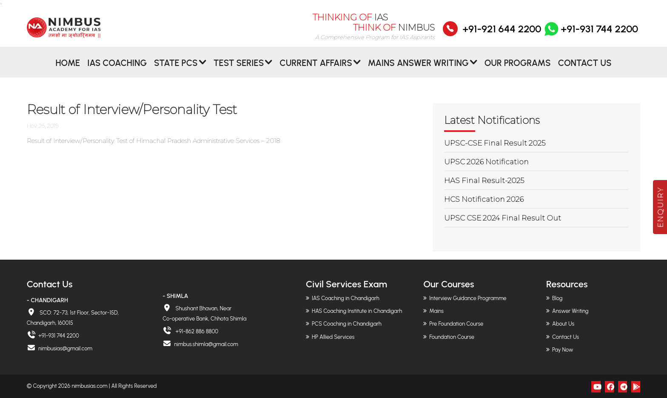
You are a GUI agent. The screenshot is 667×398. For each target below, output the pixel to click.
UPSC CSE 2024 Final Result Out (502, 218)
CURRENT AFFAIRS (315, 69)
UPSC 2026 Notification (486, 161)
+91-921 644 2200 (501, 34)
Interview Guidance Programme (467, 298)
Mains (436, 311)
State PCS (176, 69)
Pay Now (562, 349)
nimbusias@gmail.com (65, 348)
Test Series (239, 69)
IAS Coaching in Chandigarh (345, 298)
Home (67, 69)
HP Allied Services (333, 337)
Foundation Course (451, 337)
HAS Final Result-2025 (484, 180)
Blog (557, 298)
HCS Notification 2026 (484, 199)
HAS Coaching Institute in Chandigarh (357, 311)
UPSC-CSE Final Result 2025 (494, 143)
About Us (563, 324)
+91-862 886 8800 (196, 331)
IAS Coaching (117, 69)
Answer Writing (570, 311)
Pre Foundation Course (456, 324)
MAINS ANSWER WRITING (418, 69)
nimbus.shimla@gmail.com (206, 344)
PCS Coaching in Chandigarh (347, 324)
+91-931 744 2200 (590, 34)
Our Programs (518, 69)
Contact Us (585, 69)
